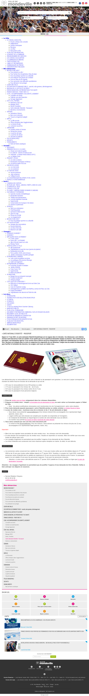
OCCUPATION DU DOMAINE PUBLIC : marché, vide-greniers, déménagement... (30, 86)
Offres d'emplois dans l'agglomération (21, 122)
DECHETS (10, 140)
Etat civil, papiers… (26, 329)
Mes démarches (9, 69)
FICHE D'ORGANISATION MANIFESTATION (19, 319)
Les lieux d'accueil (15, 228)
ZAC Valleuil (13, 285)
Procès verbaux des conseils (19, 42)
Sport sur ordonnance (16, 208)
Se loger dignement (16, 99)
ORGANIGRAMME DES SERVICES (16, 56)
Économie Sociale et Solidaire (19, 265)
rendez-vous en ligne (18, 400)
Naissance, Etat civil (16, 103)
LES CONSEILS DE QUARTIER (15, 58)
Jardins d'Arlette (15, 267)
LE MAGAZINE (11, 296)
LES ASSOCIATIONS (13, 222)
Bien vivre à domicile (16, 115)
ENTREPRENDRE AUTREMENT (15, 264)
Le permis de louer (16, 133)
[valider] (53, 656)
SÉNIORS (9, 112)
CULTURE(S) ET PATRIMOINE (15, 192)
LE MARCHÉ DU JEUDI (13, 187)
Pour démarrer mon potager (18, 83)
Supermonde (14, 201)
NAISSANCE (10, 147)
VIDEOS (9, 305)
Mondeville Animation (16, 196)
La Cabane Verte (15, 156)
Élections (13, 47)
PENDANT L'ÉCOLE (12, 158)
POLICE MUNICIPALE (13, 138)
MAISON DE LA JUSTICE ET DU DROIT (18, 88)
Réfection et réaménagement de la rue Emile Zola (25, 283)
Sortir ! (6, 181)
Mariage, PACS (14, 104)
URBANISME (10, 128)
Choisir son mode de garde (18, 151)
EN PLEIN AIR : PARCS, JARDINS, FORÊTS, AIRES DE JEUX (24, 185)
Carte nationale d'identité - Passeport (21, 108)
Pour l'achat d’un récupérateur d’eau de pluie (23, 74)
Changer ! (7, 231)
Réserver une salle (15, 230)
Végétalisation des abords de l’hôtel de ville (23, 292)
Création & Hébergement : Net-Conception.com (44, 691)
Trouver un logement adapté (18, 117)
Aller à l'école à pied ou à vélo (19, 242)
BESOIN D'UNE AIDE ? (13, 70)
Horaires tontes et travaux (18, 129)
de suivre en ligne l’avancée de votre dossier (39, 419)
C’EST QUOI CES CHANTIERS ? (16, 281)
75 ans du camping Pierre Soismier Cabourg (20, 306)
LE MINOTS (10, 301)
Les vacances (14, 169)
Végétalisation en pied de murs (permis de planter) (25, 249)
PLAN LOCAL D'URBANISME (15, 310)
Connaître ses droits (16, 95)
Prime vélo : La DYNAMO (17, 240)
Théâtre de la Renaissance (18, 197)
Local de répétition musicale (18, 199)
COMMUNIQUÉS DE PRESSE (15, 65)
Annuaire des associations (18, 224)
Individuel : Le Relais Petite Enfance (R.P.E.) (23, 154)
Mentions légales (39, 686)
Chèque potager (15, 280)
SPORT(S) (10, 206)
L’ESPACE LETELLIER (13, 188)
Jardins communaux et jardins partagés (22, 255)
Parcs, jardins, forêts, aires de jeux (20, 253)
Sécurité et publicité (16, 137)
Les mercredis (14, 167)
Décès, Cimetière (15, 106)
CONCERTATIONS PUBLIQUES (16, 67)
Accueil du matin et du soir (18, 163)
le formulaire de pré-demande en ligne (42, 402)
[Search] (43, 12)
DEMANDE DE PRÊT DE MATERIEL (17, 317)
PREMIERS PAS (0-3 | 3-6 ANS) (16, 149)
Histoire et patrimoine (16, 205)
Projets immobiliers (16, 290)
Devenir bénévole (15, 226)
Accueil (7, 329)
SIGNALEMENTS (12, 142)
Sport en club (14, 213)
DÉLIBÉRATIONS (12, 324)
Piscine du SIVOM (15, 215)
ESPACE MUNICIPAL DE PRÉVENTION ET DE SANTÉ (22, 90)
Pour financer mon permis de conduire (21, 77)
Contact (51, 686)
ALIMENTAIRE (11, 274)
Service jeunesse (15, 172)
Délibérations (14, 43)
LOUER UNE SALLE (12, 85)
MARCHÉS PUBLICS (13, 308)
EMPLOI (9, 119)
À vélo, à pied (14, 238)
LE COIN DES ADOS (12, 171)
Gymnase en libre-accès (17, 212)
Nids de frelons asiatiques (18, 144)
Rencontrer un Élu (15, 51)
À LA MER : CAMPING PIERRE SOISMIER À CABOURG (22, 190)
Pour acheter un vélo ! (16, 72)
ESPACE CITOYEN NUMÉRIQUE (16, 180)
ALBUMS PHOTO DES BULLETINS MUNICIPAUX (21, 298)
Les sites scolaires (16, 160)
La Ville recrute (14, 120)
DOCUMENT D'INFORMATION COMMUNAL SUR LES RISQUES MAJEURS (28, 312)
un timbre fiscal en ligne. (72, 408)
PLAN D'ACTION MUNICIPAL (15, 52)
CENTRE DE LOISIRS (13, 165)
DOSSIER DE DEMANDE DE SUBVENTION (19, 315)
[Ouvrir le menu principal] (44, 34)
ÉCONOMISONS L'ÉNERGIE (15, 256)
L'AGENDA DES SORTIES (14, 183)
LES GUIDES (10, 303)
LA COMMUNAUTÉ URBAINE (15, 60)
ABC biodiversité (15, 247)
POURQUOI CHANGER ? (14, 233)
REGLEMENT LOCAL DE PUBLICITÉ (17, 314)
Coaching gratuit (15, 210)
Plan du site (46, 686)
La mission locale (15, 124)
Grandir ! (6, 146)
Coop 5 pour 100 (15, 269)
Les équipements (15, 217)
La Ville (6, 38)
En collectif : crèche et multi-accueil (21, 153)
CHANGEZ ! (10, 235)
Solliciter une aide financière (18, 97)
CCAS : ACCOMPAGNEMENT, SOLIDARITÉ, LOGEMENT (23, 94)
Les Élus (12, 49)
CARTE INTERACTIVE (13, 61)
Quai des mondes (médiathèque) (20, 194)
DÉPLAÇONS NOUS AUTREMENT (16, 237)
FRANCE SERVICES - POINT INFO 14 (17, 92)
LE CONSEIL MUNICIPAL (14, 40)
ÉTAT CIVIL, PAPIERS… (13, 101)
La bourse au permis (16, 126)
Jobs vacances (15, 174)
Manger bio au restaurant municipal (20, 276)
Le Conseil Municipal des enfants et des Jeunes (21, 178)
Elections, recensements (17, 110)
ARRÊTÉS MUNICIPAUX (14, 323)
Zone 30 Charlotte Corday (18, 287)
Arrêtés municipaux (16, 45)
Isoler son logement (16, 262)
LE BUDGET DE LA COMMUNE (15, 54)
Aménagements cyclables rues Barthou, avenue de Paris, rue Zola (29, 289)
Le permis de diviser (16, 135)
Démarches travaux (16, 131)
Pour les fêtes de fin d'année (18, 79)
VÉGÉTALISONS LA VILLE (14, 246)
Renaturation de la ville (17, 251)
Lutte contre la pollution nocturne (20, 258)
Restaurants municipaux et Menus (20, 162)
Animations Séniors (16, 113)
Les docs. (7, 294)
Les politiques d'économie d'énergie (21, 260)
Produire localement (16, 278)
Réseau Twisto (14, 244)
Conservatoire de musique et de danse (22, 203)
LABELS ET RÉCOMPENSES (15, 63)
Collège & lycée (15, 176)
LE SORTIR (10, 299)
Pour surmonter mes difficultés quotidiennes (23, 81)
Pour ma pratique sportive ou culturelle (21, 76)
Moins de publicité (15, 272)
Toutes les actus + (82, 616)
